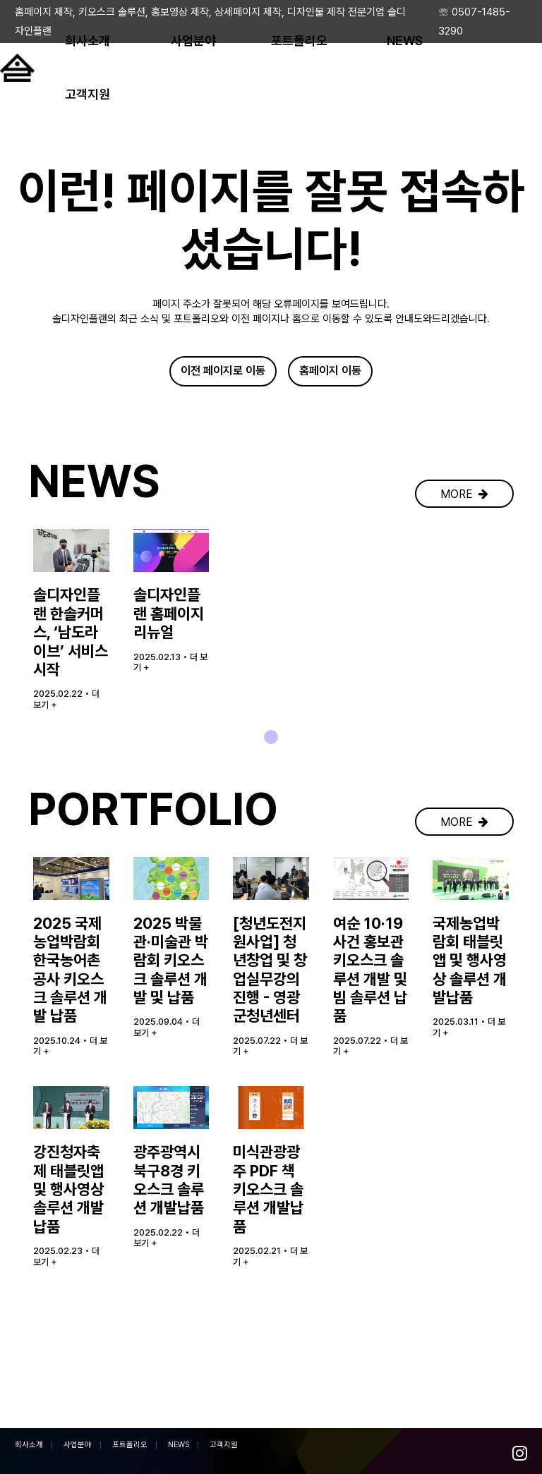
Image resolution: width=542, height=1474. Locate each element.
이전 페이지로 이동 (223, 372)
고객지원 (224, 1444)
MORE (464, 559)
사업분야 (78, 1444)
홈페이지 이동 (330, 372)
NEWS (178, 1444)
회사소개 (29, 1444)
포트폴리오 (129, 1444)
